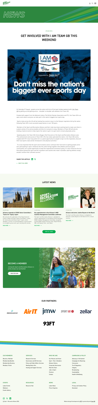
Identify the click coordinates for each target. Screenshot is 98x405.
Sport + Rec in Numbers (55, 361)
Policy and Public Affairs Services (35, 363)
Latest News (52, 386)
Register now (14, 273)
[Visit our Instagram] (4, 398)
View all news (49, 231)
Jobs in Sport (52, 370)
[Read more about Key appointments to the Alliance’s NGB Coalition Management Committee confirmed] (49, 197)
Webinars (5, 388)
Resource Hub (29, 386)
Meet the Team (53, 368)
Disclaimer (75, 388)
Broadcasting (75, 370)
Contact (51, 374)
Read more (6, 225)
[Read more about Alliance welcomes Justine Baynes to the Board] (80, 197)
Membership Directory (9, 363)
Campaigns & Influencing (78, 361)
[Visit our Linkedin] (10, 398)
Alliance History (53, 363)
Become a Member (8, 359)
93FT (81, 401)
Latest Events (6, 386)
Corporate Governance (55, 365)
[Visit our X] (7, 398)
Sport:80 (93, 401)
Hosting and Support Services (34, 368)
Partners (51, 372)
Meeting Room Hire (31, 365)
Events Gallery (7, 390)
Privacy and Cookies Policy (79, 386)
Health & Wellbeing (77, 374)
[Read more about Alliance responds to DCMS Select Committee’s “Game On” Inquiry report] (17, 197)
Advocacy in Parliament (78, 359)
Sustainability (75, 372)
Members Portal (7, 365)
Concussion (75, 363)
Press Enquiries (53, 388)
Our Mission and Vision (55, 359)
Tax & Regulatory (76, 365)
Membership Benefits (8, 361)
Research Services (31, 359)
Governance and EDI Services (34, 361)
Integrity (74, 368)
